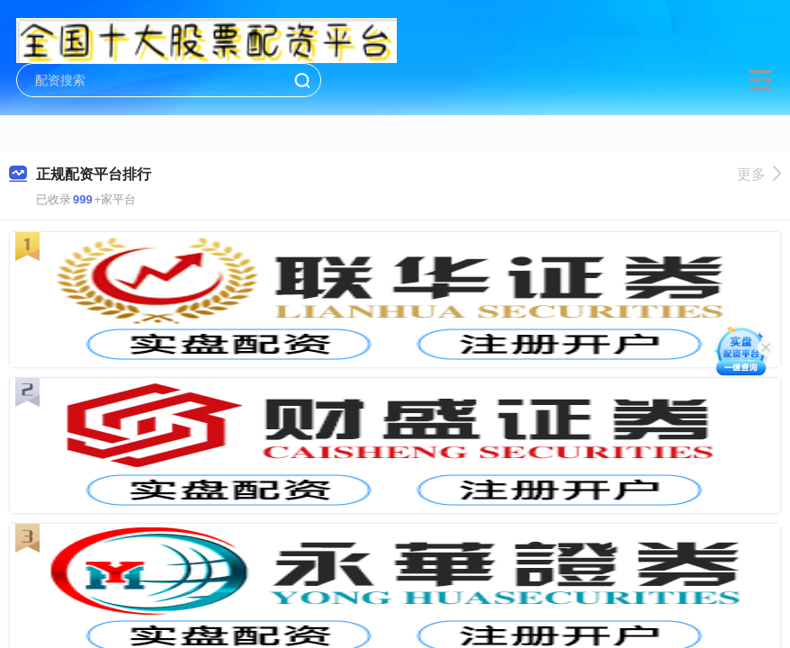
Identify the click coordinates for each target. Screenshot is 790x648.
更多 (759, 174)
